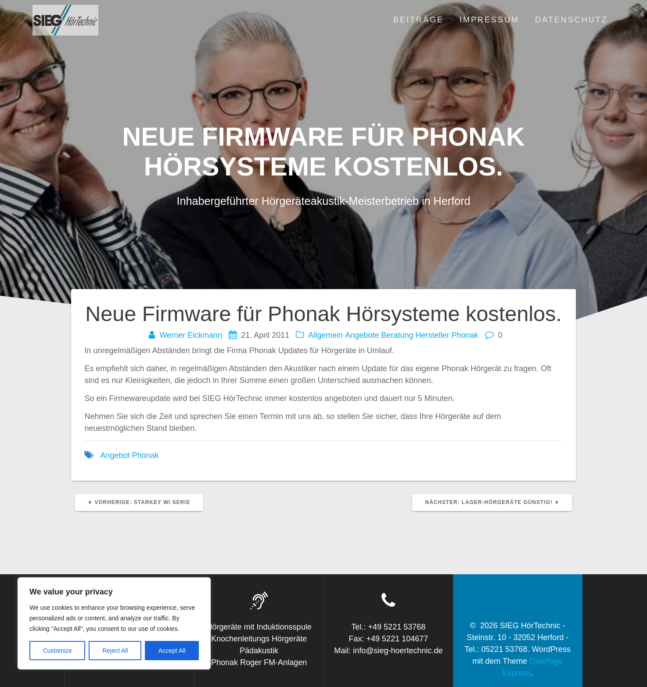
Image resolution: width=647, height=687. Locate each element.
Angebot (114, 455)
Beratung (397, 335)
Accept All (171, 650)
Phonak (465, 335)
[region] (114, 623)
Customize (57, 650)
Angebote (362, 335)
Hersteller (432, 335)
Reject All (115, 650)
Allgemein (325, 335)
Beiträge (418, 19)
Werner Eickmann (190, 335)
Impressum (489, 19)
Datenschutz (571, 19)
